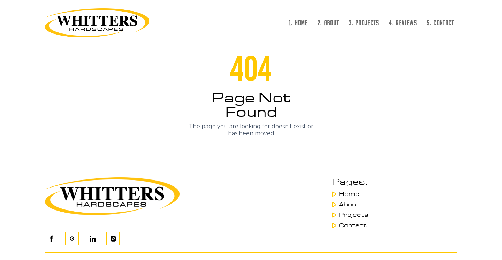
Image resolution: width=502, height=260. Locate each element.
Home (349, 194)
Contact (353, 225)
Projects (353, 215)
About (349, 204)
